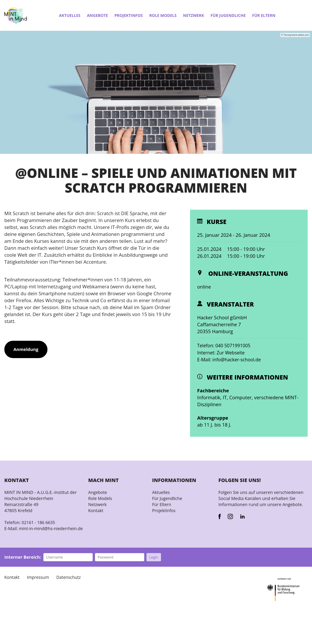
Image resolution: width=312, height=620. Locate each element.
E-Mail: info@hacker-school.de (230, 359)
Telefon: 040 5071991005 (225, 345)
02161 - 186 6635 (39, 522)
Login (153, 563)
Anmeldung (25, 350)
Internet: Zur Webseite (222, 352)
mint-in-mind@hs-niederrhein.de (29, 531)
